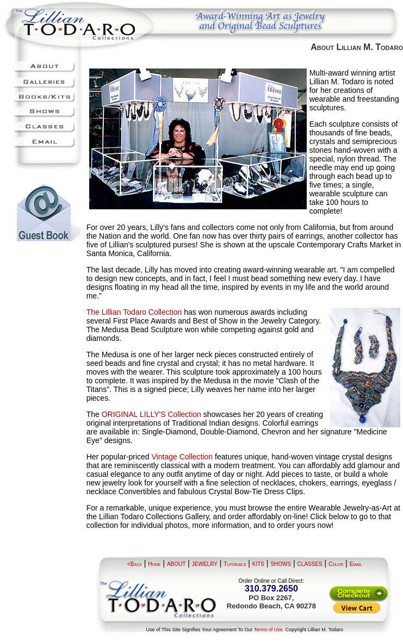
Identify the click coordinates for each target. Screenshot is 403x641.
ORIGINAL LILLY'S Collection (151, 414)
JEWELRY (205, 564)
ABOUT (176, 564)
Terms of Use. (269, 629)
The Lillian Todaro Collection (134, 312)
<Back (134, 564)
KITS (258, 564)
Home (154, 564)
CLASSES (310, 564)
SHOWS (280, 564)
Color (335, 564)
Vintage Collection (182, 456)
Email (356, 564)
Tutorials (235, 564)
